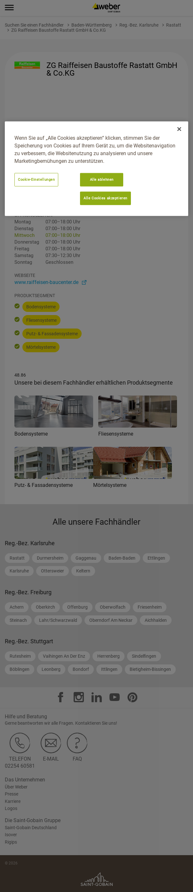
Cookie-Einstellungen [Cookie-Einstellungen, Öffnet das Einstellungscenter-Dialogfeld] (36, 179)
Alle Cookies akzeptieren (105, 198)
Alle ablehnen (102, 179)
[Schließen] (179, 129)
